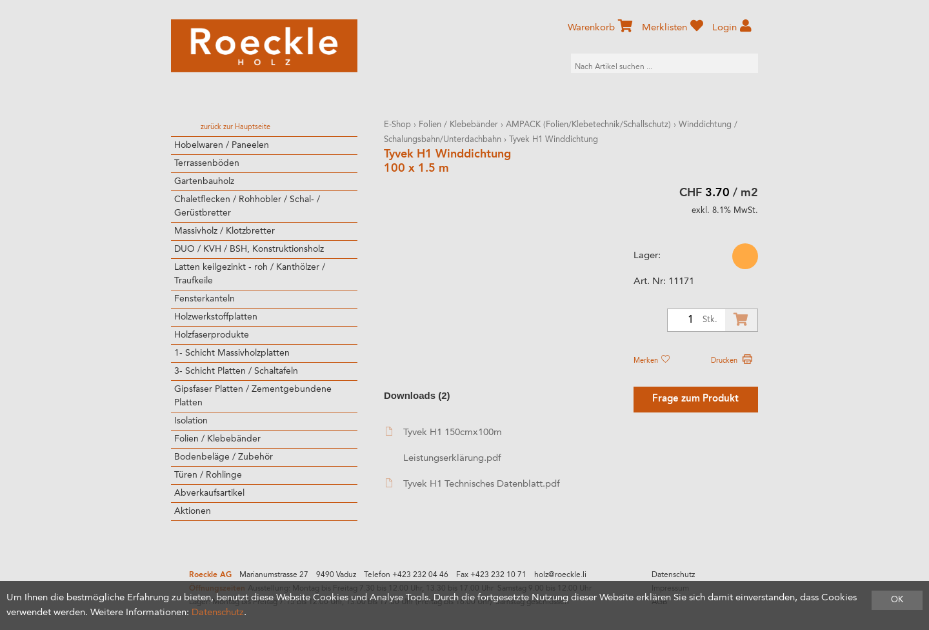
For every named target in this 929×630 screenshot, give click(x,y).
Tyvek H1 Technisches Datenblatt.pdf (473, 483)
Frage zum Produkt (695, 399)
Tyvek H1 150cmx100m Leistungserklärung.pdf (444, 445)
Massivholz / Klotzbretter (224, 231)
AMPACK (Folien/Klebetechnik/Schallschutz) (588, 125)
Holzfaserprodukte (211, 335)
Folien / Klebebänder (217, 438)
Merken (652, 361)
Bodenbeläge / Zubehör (223, 457)
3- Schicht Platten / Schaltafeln (236, 371)
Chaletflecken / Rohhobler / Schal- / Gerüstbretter (247, 206)
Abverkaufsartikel (209, 493)
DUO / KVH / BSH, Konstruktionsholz (249, 249)
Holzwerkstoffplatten (215, 316)
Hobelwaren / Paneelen (221, 145)
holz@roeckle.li (560, 575)
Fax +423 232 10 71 (491, 575)
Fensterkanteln (204, 298)
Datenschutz (673, 575)
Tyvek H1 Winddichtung (553, 140)
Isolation (191, 420)
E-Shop (397, 125)
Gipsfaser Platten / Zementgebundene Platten (253, 396)
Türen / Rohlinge (208, 475)
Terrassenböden (206, 163)
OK (897, 600)
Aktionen (192, 511)
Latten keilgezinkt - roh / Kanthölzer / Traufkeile (249, 274)
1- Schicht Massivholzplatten (232, 353)
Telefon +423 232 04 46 (406, 575)
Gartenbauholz (204, 181)
